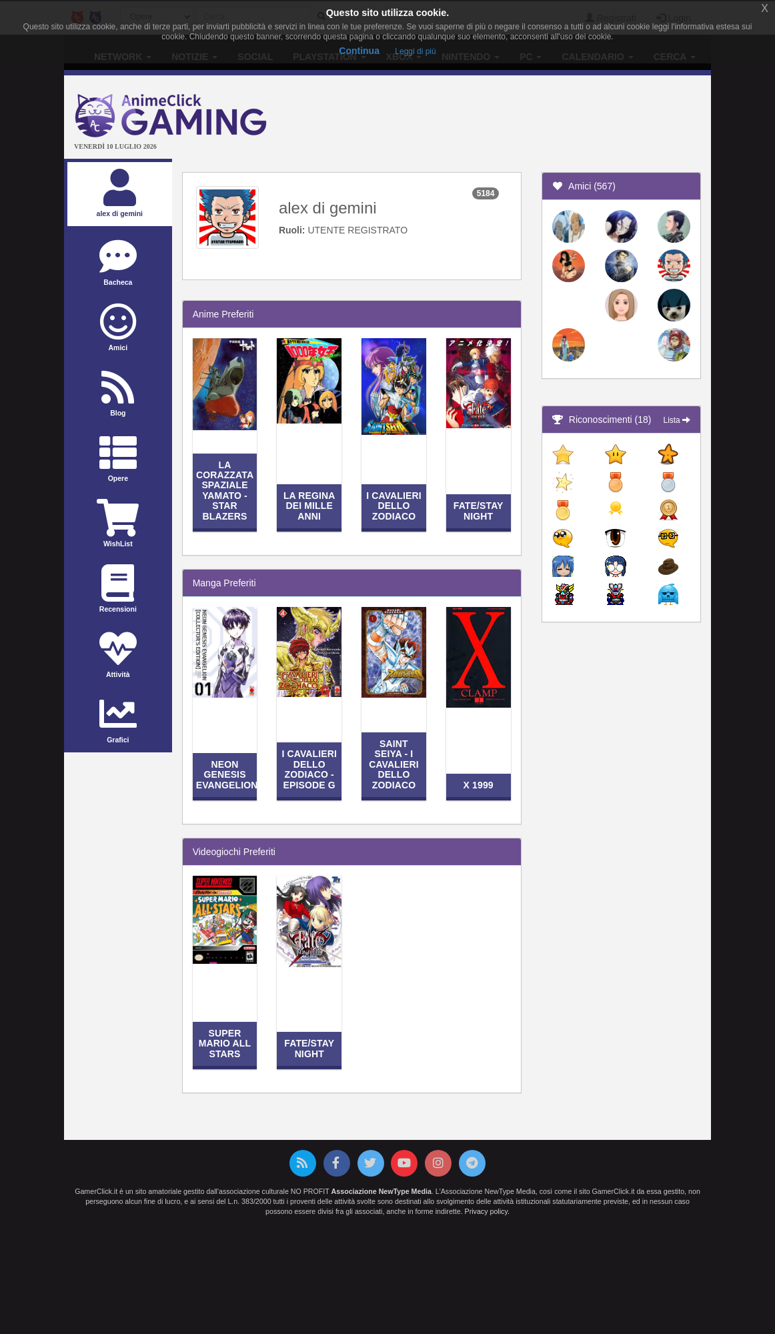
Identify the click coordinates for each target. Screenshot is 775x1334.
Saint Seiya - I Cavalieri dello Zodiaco (394, 764)
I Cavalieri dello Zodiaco (394, 506)
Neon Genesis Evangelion (227, 774)
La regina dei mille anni (309, 506)
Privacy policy (486, 1211)
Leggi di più (415, 51)
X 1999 (479, 785)
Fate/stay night (479, 510)
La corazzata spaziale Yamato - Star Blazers (224, 491)
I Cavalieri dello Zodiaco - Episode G (309, 769)
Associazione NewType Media (381, 1191)
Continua (359, 50)
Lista (677, 420)
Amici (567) (584, 186)
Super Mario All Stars (225, 1043)
